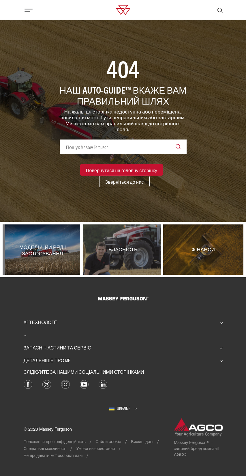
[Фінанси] (203, 249)
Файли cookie (108, 441)
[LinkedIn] (103, 384)
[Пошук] (220, 9)
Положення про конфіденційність (55, 441)
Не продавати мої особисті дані (53, 455)
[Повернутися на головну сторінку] (121, 170)
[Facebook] (28, 384)
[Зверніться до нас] (124, 181)
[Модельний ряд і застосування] (43, 249)
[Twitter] (46, 384)
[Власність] (123, 249)
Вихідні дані (142, 441)
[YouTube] (84, 384)
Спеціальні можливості (45, 448)
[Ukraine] (123, 408)
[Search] (178, 146)
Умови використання (95, 448)
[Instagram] (65, 384)
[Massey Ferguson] (123, 9)
